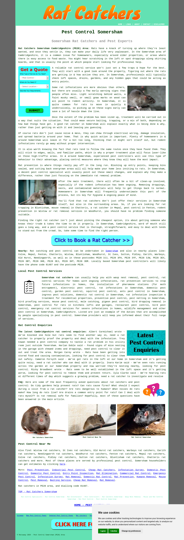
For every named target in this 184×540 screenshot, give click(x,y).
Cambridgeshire (66, 312)
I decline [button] (113, 531)
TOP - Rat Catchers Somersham (37, 491)
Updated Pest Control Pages (61, 516)
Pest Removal (39, 480)
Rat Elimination (106, 473)
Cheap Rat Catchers (102, 470)
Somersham (112, 251)
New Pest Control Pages (36, 516)
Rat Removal (73, 477)
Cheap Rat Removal (85, 480)
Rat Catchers (81, 516)
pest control (26, 312)
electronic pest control (78, 288)
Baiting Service (60, 480)
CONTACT (147, 24)
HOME (120, 24)
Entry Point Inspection (78, 473)
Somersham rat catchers (57, 277)
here (62, 464)
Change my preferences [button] (131, 531)
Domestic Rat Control (97, 477)
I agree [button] (103, 531)
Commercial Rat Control (135, 473)
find (28, 450)
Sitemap (20, 516)
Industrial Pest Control (68, 470)
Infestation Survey (131, 470)
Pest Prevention (38, 470)
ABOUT (137, 24)
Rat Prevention (124, 477)
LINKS (128, 24)
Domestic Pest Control (45, 473)
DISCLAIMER (159, 24)
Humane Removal (146, 477)
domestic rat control (90, 295)
